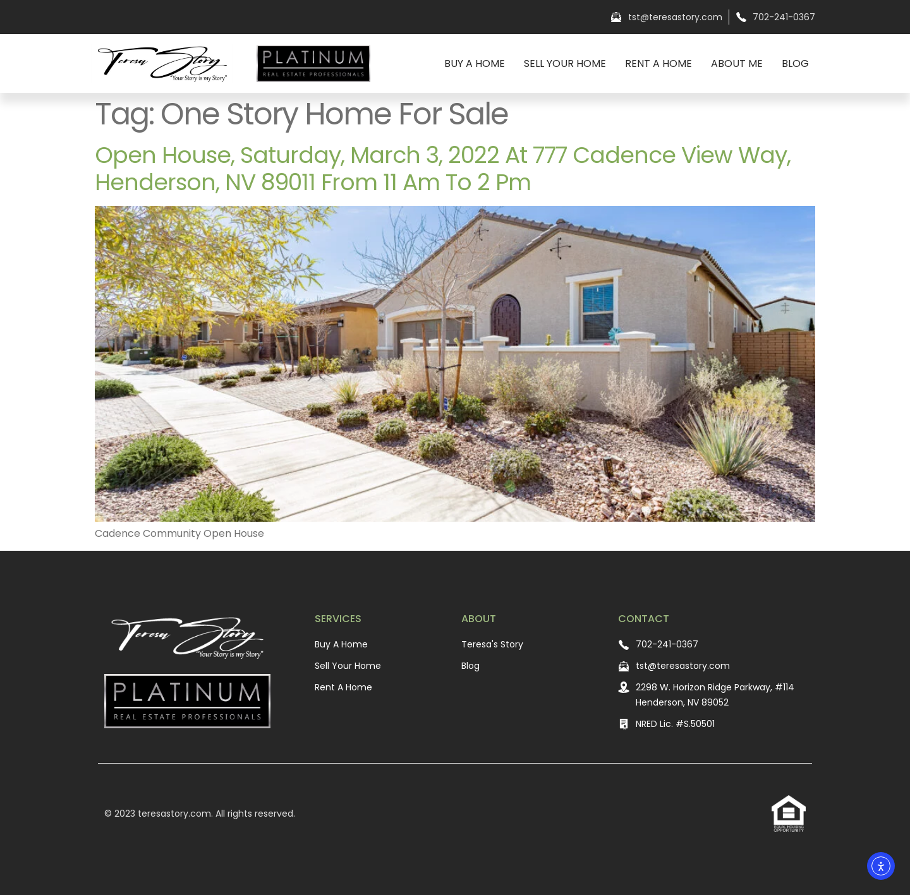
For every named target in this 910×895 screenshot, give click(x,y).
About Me (737, 63)
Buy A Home (474, 63)
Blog (795, 63)
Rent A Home (658, 63)
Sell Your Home (565, 63)
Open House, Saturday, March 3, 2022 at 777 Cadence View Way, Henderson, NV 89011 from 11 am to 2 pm (443, 168)
